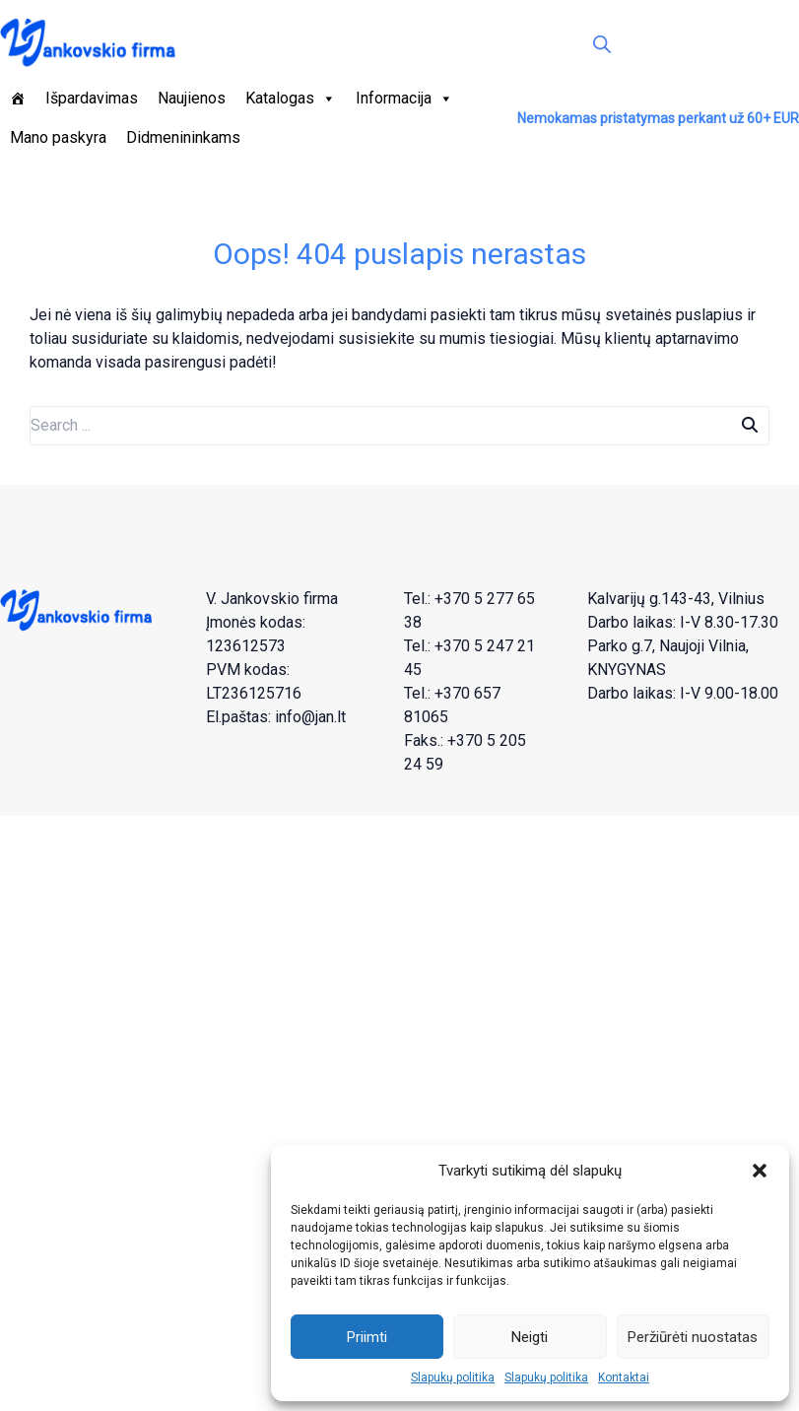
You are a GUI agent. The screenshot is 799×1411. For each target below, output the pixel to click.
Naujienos (192, 98)
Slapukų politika (453, 1377)
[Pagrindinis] (17, 98)
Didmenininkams (183, 137)
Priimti (367, 1337)
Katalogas (290, 98)
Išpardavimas (91, 98)
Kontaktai (623, 1377)
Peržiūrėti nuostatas (693, 1337)
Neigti (529, 1337)
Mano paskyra (58, 137)
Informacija (404, 98)
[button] (759, 1170)
